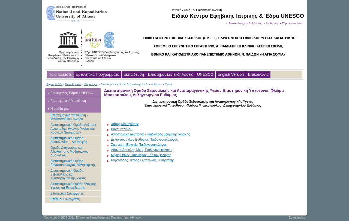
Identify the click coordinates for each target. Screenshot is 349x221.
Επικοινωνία (258, 74)
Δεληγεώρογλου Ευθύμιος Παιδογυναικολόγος (144, 139)
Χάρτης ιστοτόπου (292, 23)
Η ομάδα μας (91, 84)
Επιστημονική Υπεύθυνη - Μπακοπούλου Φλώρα (69, 117)
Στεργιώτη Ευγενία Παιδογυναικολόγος (139, 145)
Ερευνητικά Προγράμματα (97, 74)
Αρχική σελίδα (54, 84)
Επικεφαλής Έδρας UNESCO (71, 93)
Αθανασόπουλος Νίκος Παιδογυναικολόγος (142, 150)
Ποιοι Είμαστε (60, 74)
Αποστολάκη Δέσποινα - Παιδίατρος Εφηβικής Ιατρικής (150, 134)
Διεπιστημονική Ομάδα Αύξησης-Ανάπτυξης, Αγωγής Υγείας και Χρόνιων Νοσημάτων (74, 128)
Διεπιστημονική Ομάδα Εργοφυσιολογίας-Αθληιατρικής (73, 163)
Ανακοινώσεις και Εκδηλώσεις (245, 23)
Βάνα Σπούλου (121, 129)
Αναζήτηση (272, 23)
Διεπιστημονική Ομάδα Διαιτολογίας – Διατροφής (68, 140)
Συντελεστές (297, 217)
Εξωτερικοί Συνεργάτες (67, 193)
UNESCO (205, 74)
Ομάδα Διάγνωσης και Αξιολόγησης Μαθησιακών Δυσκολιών (69, 151)
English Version (231, 74)
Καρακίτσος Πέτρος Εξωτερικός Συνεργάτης (142, 160)
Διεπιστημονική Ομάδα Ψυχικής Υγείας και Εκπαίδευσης (73, 186)
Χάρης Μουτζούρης (125, 124)
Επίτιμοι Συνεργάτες (65, 199)
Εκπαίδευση (134, 74)
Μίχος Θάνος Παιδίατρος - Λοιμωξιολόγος (141, 155)
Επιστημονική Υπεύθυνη (68, 101)
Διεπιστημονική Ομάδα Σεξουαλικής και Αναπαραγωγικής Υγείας (68, 174)
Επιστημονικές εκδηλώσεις (170, 74)
